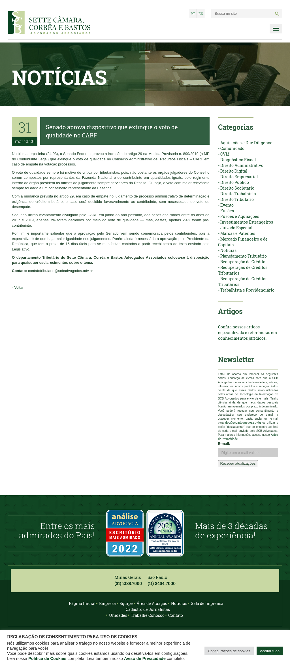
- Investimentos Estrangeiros (245, 222)
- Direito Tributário (236, 199)
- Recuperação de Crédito (241, 261)
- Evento (226, 205)
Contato (175, 615)
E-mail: (224, 443)
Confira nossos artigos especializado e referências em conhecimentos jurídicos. (247, 332)
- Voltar (18, 287)
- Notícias (227, 250)
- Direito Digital (232, 171)
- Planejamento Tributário (242, 256)
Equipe (126, 603)
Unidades (118, 615)
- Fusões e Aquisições (238, 216)
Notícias (179, 603)
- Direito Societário (236, 188)
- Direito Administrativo (240, 165)
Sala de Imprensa (207, 603)
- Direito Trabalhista (237, 193)
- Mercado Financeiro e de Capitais (243, 241)
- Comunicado (231, 148)
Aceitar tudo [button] (270, 651)
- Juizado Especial (235, 227)
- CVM (223, 154)
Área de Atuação (152, 603)
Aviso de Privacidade (145, 658)
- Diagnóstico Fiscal (237, 159)
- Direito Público (233, 182)
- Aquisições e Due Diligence (245, 142)
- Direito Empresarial (238, 176)
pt (193, 13)
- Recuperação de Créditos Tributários (242, 270)
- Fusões (226, 210)
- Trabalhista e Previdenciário (246, 290)
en (201, 13)
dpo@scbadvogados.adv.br (243, 422)
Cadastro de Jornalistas (148, 609)
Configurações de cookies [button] (229, 651)
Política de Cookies (47, 658)
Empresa (107, 603)
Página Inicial (82, 603)
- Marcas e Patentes (236, 233)
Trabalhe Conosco (148, 615)
